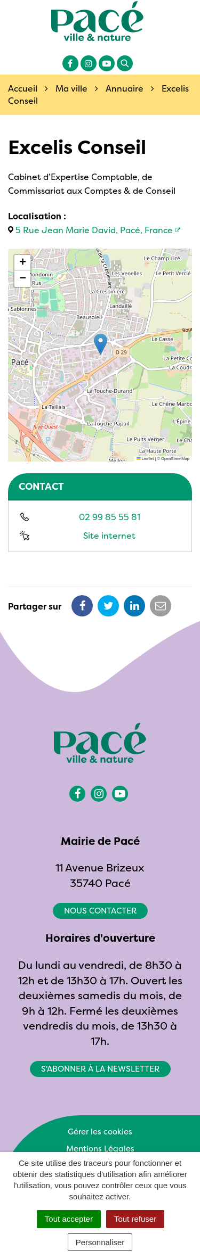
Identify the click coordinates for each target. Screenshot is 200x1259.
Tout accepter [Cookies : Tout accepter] (69, 1218)
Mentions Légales (100, 1148)
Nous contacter (100, 910)
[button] (100, 344)
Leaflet (145, 458)
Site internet (109, 535)
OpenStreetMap (175, 458)
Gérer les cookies (100, 1131)
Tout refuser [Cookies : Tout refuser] (135, 1218)
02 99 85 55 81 (109, 517)
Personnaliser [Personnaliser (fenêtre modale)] (100, 1242)
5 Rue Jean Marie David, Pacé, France (94, 230)
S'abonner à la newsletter (100, 1068)
